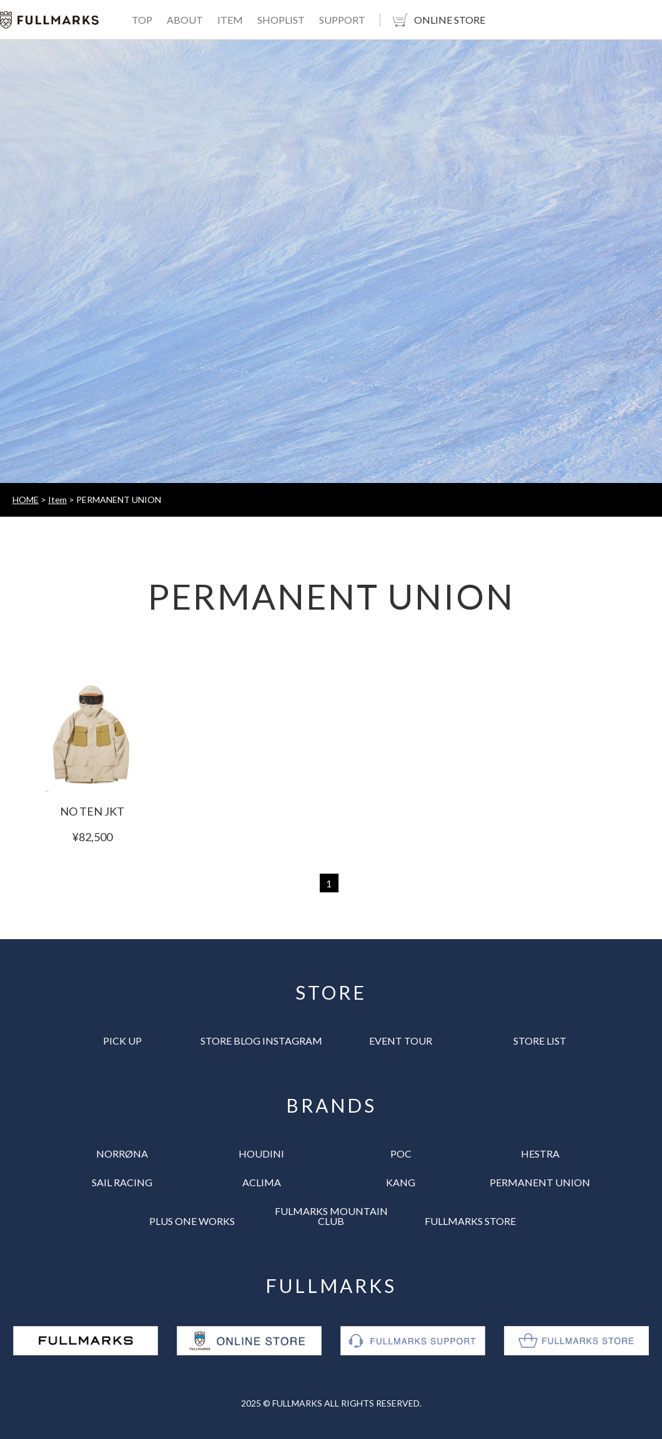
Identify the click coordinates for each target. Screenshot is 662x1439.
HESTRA (540, 1153)
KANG (400, 1182)
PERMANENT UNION (540, 1182)
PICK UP (122, 1040)
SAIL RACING (122, 1182)
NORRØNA (122, 1153)
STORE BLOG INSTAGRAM (261, 1040)
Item (57, 499)
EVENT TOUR (400, 1040)
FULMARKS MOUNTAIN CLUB (331, 1216)
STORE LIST (539, 1040)
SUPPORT (342, 20)
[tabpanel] (331, 261)
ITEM (230, 20)
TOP (142, 20)
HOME (25, 499)
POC (401, 1153)
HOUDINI (261, 1153)
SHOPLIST (281, 20)
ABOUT (185, 20)
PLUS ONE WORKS (192, 1221)
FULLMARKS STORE (470, 1221)
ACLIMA (261, 1182)
